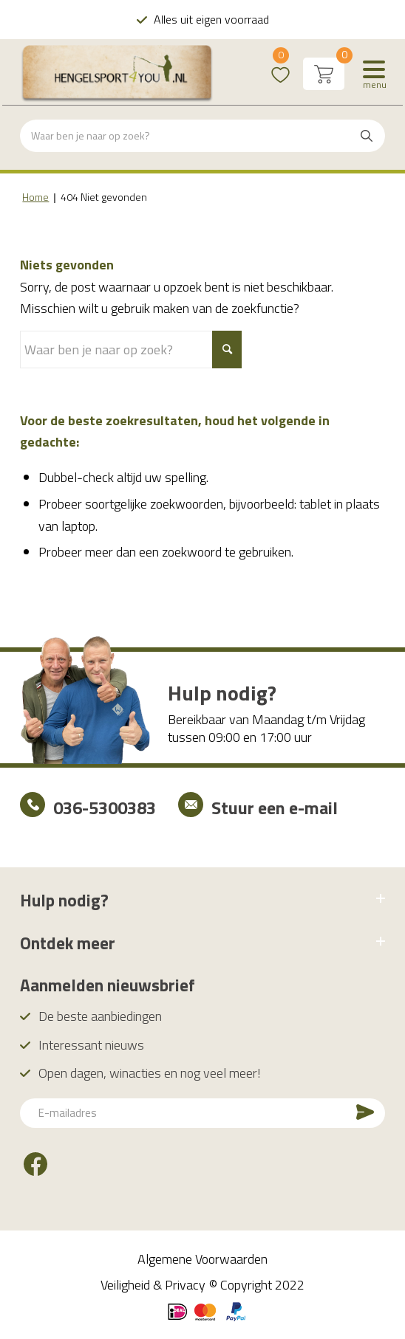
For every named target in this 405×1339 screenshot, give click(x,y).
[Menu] (374, 73)
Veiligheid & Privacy (153, 1285)
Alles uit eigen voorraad (211, 19)
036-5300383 (104, 807)
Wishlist (280, 65)
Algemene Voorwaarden (202, 1259)
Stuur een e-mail (274, 807)
